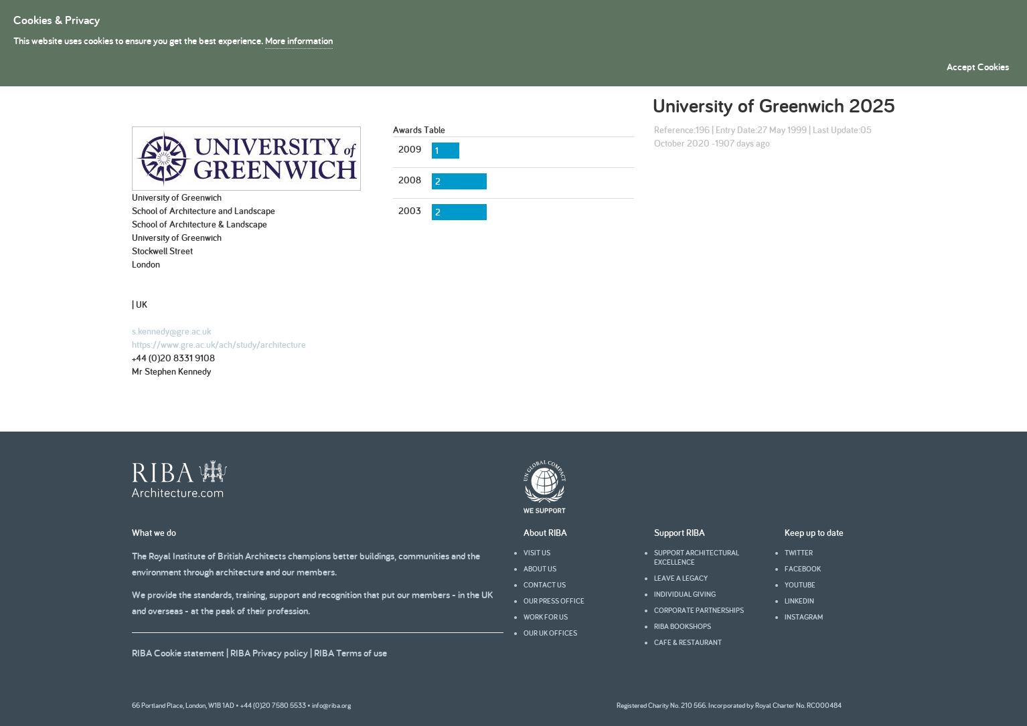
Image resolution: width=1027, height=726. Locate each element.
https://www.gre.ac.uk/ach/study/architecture (219, 345)
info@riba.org (331, 705)
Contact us (545, 584)
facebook (803, 568)
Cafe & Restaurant (688, 642)
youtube (800, 584)
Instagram (804, 617)
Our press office (554, 601)
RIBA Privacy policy (269, 652)
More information (299, 40)
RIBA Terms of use (350, 652)
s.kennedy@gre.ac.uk (171, 331)
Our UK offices (550, 633)
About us (540, 568)
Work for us (546, 617)
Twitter (799, 552)
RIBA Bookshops (682, 626)
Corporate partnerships (699, 610)
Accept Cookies (978, 66)
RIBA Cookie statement (178, 652)
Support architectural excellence (696, 557)
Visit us (537, 552)
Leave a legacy (681, 578)
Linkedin (799, 601)
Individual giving (685, 594)
